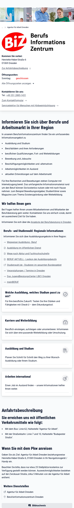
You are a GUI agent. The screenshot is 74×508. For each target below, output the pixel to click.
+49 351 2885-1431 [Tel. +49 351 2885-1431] (16, 95)
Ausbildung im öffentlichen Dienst (24, 248)
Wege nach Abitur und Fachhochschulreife (28, 253)
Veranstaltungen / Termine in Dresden (26, 270)
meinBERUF (13, 282)
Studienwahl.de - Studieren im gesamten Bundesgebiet (34, 265)
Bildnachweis (39, 505)
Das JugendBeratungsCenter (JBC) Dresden (29, 276)
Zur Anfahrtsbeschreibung (15, 68)
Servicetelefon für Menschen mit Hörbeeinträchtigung (28, 105)
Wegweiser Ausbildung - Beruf (22, 242)
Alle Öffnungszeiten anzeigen (16, 83)
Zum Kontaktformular (12, 100)
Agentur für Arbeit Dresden (18, 27)
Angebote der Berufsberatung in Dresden (51, 222)
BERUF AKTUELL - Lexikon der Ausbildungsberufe (32, 259)
